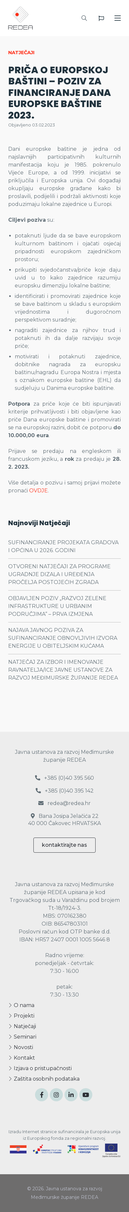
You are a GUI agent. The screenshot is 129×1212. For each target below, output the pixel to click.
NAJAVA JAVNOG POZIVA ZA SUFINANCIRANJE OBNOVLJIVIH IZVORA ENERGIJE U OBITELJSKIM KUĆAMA (62, 638)
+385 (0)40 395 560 (64, 778)
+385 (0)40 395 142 (65, 791)
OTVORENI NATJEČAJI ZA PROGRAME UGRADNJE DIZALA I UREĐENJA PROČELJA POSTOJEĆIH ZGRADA (59, 574)
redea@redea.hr (64, 803)
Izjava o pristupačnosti (40, 1068)
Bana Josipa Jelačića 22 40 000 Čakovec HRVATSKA (64, 819)
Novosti (20, 1047)
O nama (21, 1005)
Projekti (21, 1016)
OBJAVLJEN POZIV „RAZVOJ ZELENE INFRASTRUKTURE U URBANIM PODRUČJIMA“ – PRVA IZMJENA (57, 606)
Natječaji (22, 1026)
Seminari (22, 1037)
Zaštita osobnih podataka (44, 1079)
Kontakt (21, 1058)
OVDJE (38, 490)
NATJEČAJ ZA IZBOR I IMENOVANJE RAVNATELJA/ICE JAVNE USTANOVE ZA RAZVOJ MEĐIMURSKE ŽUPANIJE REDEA (63, 670)
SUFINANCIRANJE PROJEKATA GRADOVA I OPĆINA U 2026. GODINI (63, 546)
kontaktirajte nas (64, 845)
